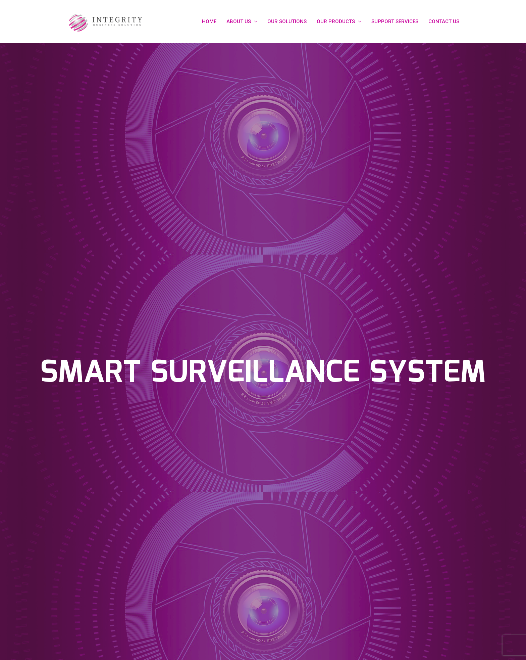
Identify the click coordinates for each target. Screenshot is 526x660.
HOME (209, 21)
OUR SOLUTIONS (287, 21)
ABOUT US (238, 21)
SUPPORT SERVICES (394, 21)
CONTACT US (443, 21)
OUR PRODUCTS (336, 21)
